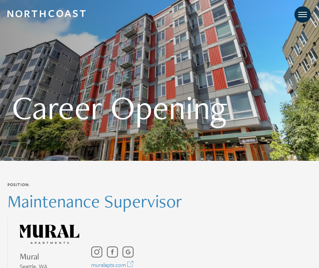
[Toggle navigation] (303, 15)
